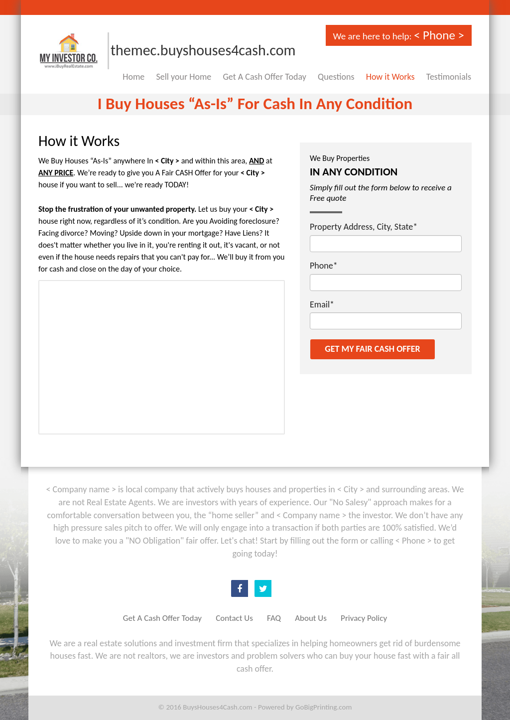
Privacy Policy (364, 618)
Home (133, 77)
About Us (311, 618)
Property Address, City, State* (363, 226)
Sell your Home (184, 77)
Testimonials (448, 77)
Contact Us (234, 618)
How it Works (390, 77)
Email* (322, 304)
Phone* (324, 265)
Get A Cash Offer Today (264, 77)
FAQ (274, 618)
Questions (336, 77)
